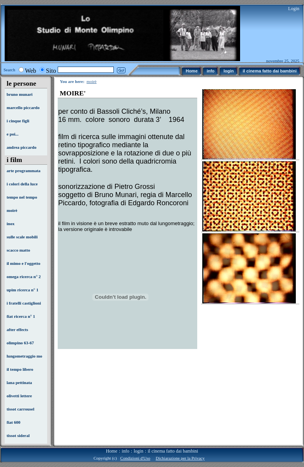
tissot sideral (18, 435)
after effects (17, 329)
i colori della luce (22, 184)
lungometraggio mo (24, 356)
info (125, 451)
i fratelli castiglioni (24, 303)
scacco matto (18, 250)
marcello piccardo (23, 107)
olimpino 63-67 (20, 342)
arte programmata (24, 170)
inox (10, 223)
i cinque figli (18, 120)
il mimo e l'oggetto (23, 263)
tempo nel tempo (22, 197)
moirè (12, 210)
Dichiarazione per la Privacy (180, 458)
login (138, 451)
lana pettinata (19, 382)
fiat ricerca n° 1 (21, 316)
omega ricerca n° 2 (24, 276)
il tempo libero (20, 369)
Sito (51, 70)
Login (293, 8)
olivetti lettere (19, 395)
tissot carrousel (20, 409)
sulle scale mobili (22, 236)
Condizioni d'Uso (135, 458)
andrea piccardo (22, 147)
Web (30, 70)
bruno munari (19, 94)
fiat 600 (13, 422)
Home (111, 451)
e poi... (13, 134)
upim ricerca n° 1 (23, 289)
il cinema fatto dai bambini (173, 451)
